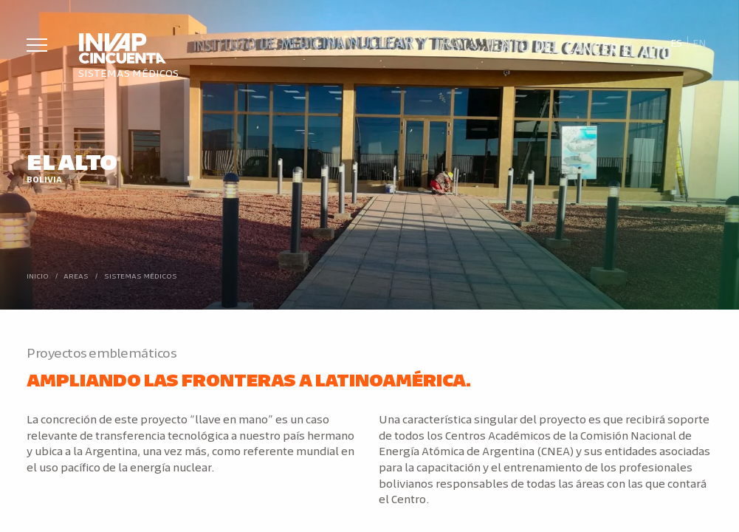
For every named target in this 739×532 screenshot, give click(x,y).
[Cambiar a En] (700, 43)
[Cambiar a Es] (676, 43)
